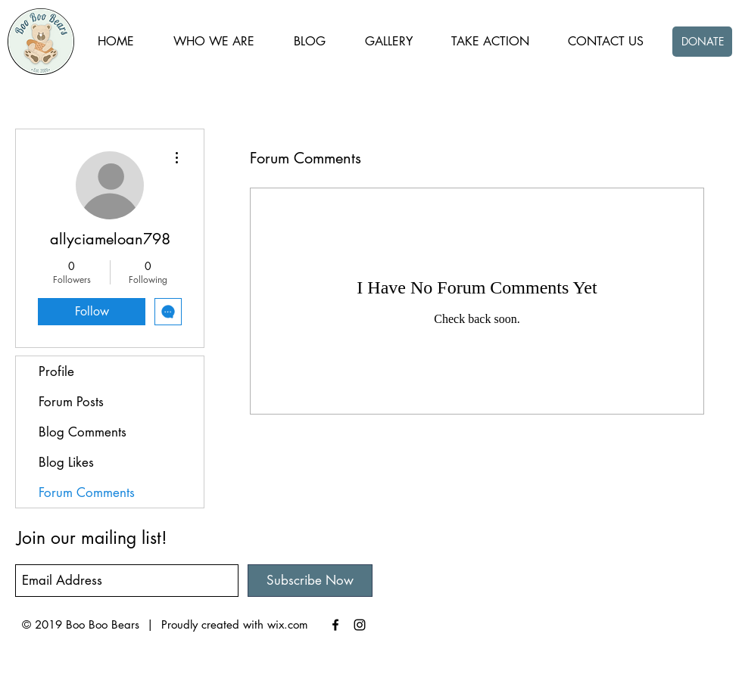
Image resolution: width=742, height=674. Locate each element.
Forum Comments (87, 492)
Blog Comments (82, 432)
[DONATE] (702, 41)
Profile (56, 371)
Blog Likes (66, 462)
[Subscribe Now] (310, 580)
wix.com (287, 624)
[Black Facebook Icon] (335, 624)
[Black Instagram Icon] (359, 624)
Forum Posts (71, 401)
